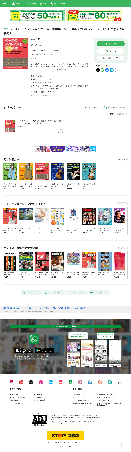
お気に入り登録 (92, 107)
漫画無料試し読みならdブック (11, 308)
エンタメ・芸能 (45, 83)
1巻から (113, 114)
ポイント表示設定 (39, 400)
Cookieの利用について (104, 400)
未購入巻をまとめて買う (117, 107)
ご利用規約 (76, 394)
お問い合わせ (14, 400)
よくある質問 (38, 397)
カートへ (112, 51)
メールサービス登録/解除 (17, 397)
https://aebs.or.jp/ (57, 423)
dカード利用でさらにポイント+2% (42, 55)
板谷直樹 (34, 39)
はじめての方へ (14, 394)
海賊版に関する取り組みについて (83, 403)
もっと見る (121, 159)
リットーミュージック (46, 79)
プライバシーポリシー (80, 397)
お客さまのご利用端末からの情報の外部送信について (109, 404)
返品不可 (33, 58)
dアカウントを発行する (57, 442)
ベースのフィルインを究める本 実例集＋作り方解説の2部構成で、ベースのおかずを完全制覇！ (39, 122)
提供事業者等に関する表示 (105, 394)
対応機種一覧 (38, 394)
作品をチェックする (112, 58)
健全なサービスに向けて (104, 397)
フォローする (39, 39)
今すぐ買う (112, 44)
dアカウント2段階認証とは (81, 400)
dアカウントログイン (16, 403)
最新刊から (123, 114)
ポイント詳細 (53, 50)
